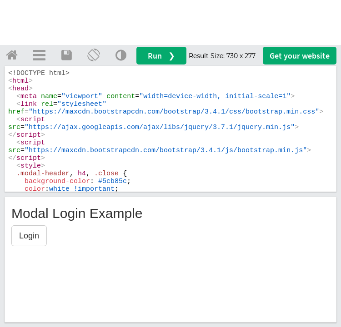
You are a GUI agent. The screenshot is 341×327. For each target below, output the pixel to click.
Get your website (300, 55)
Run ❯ (161, 55)
